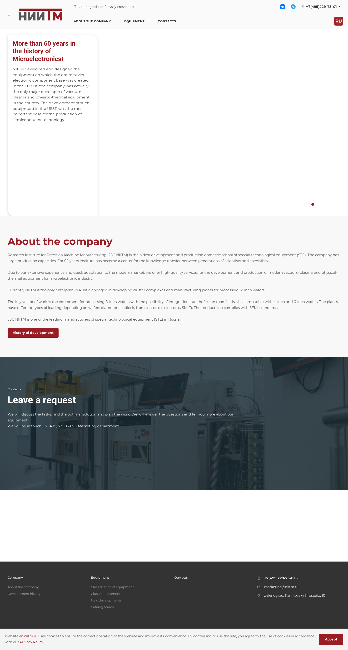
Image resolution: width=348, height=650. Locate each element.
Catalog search (102, 607)
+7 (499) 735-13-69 (59, 426)
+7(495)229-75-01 (321, 6)
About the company (23, 587)
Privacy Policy (31, 642)
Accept (331, 639)
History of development (33, 333)
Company (15, 577)
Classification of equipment (112, 587)
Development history (24, 594)
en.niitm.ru (28, 636)
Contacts (181, 577)
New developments (106, 600)
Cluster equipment (105, 594)
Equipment (100, 577)
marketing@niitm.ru (281, 587)
